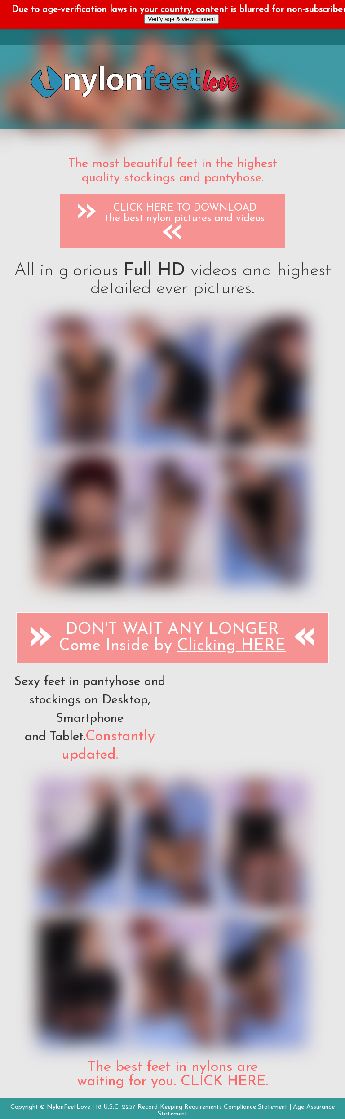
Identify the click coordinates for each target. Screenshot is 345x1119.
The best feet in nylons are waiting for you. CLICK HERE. (172, 1074)
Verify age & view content (181, 19)
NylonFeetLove (68, 1107)
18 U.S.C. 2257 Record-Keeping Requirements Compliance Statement (192, 1107)
